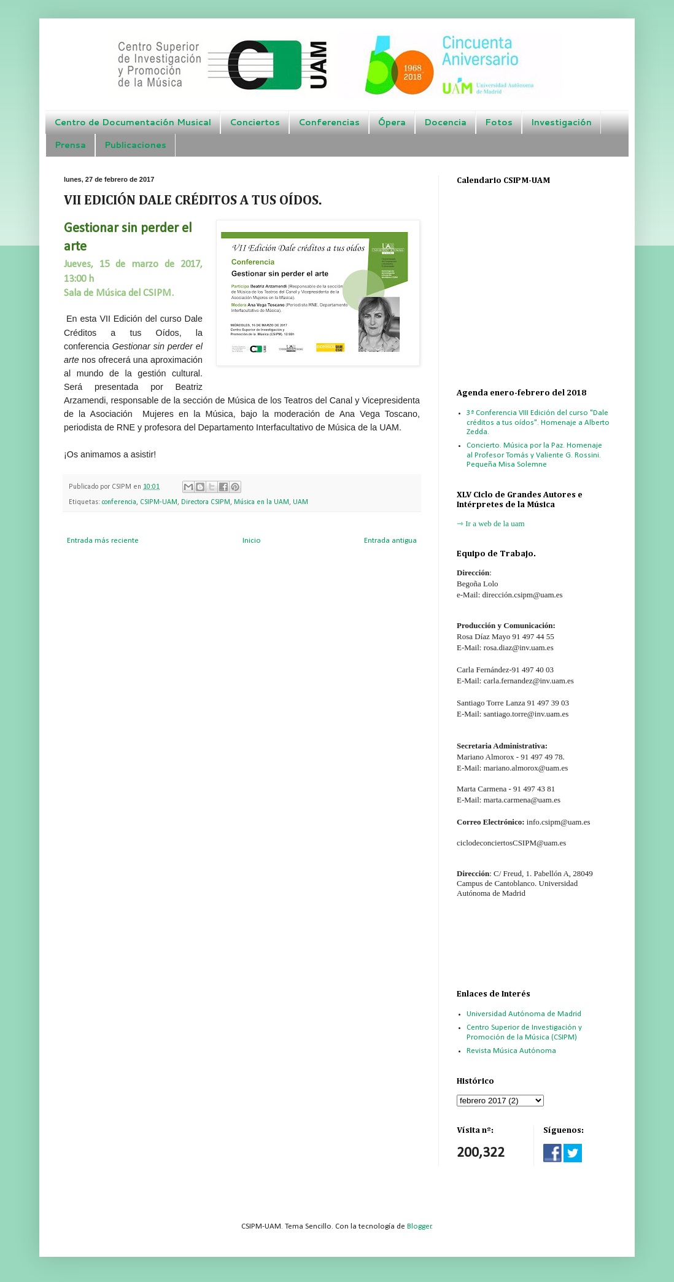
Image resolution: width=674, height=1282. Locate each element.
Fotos (499, 122)
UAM (300, 502)
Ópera (392, 122)
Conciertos (255, 122)
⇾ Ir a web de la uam (491, 523)
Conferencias (329, 122)
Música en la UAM (261, 502)
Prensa (70, 145)
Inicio (251, 541)
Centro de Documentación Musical (132, 122)
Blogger (419, 1226)
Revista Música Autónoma (511, 1051)
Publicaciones (135, 145)
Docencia (445, 122)
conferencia (119, 502)
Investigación (561, 122)
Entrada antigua (390, 541)
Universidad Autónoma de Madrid (524, 1014)
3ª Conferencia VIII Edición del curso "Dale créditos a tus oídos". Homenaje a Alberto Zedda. (538, 422)
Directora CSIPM (205, 502)
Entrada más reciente (103, 541)
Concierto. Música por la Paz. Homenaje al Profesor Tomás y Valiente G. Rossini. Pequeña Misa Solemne (534, 454)
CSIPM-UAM (158, 502)
